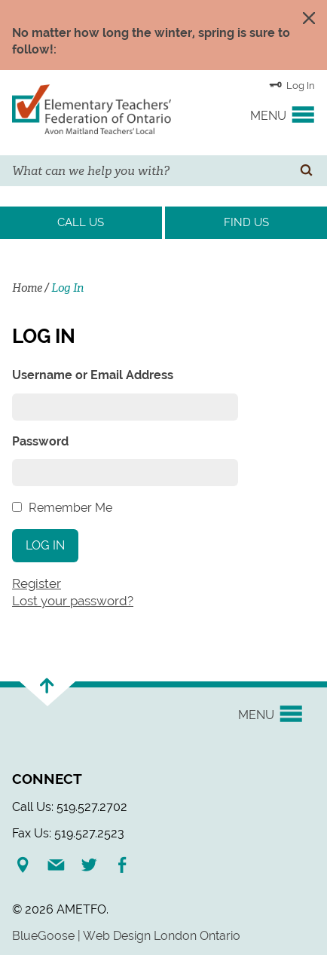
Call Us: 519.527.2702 (69, 807)
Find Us (246, 222)
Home (27, 287)
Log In (292, 84)
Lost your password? (72, 600)
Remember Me (70, 507)
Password (40, 441)
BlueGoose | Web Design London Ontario (126, 936)
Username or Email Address (92, 375)
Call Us (80, 222)
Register (36, 583)
